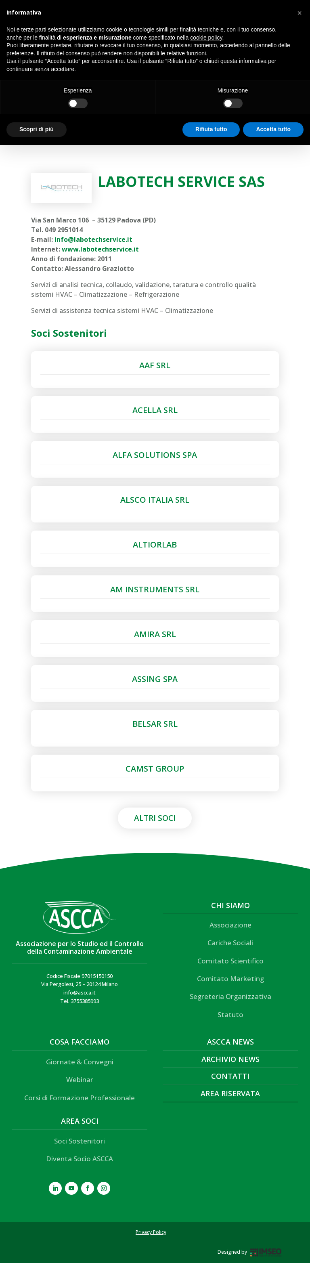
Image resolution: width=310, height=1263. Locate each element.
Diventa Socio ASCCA (79, 1158)
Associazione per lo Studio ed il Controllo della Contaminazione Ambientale (80, 947)
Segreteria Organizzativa (230, 996)
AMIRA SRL (155, 634)
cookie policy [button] (206, 37)
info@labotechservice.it (93, 239)
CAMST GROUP (155, 768)
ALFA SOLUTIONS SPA (155, 454)
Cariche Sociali (230, 942)
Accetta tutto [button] (273, 129)
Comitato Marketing (230, 978)
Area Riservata (230, 1093)
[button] (299, 12)
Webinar (79, 1079)
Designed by (232, 1251)
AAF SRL (154, 365)
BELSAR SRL (155, 723)
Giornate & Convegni (79, 1061)
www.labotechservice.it (100, 249)
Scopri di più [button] (36, 129)
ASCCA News (230, 1042)
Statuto (230, 1014)
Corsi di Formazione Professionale (79, 1097)
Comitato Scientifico (230, 960)
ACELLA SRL (155, 410)
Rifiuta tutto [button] (211, 129)
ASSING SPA (155, 678)
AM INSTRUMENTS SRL (154, 589)
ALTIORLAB (155, 544)
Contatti (230, 1076)
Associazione (230, 924)
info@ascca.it (79, 992)
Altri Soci (155, 818)
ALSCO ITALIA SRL (154, 499)
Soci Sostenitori (79, 1141)
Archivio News (230, 1059)
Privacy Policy (151, 1232)
